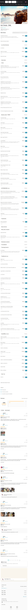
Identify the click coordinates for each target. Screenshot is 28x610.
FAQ (1, 598)
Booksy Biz (25, 598)
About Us (2, 596)
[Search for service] (19, 32)
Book (26, 35)
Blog (1, 595)
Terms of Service (24, 595)
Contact (26, 599)
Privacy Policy (3, 599)
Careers (26, 596)
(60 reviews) (4, 27)
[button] (6, 2)
